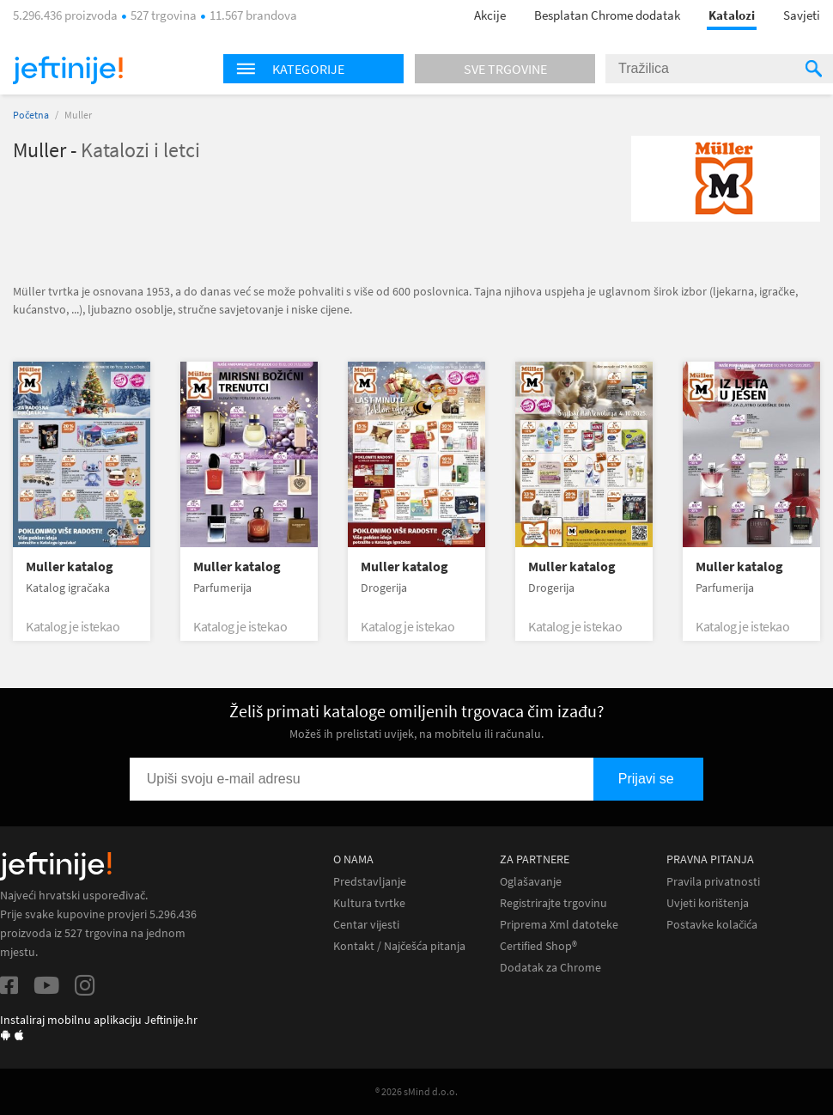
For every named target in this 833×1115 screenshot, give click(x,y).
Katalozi (731, 15)
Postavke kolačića (711, 924)
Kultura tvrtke (369, 903)
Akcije (490, 15)
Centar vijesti (366, 924)
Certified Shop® (538, 946)
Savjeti (801, 15)
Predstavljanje (369, 881)
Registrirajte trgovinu (553, 903)
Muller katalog (69, 566)
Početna (31, 114)
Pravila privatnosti (713, 881)
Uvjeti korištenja (707, 903)
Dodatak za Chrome (550, 967)
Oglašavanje (531, 881)
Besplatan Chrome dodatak (607, 15)
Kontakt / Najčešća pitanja (399, 946)
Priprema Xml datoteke (559, 924)
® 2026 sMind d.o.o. (416, 1091)
